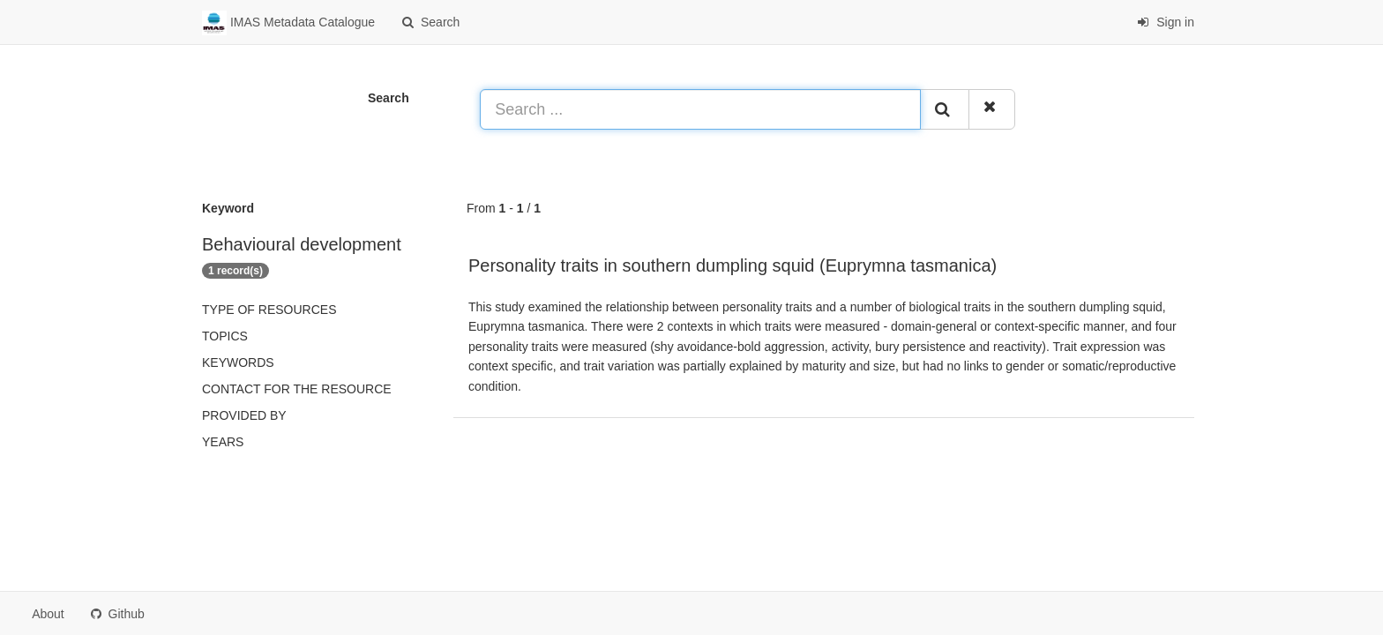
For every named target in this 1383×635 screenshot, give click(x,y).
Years (222, 442)
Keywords (238, 362)
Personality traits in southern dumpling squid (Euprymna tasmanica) (732, 265)
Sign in (1165, 22)
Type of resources (269, 310)
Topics (225, 336)
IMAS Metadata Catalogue (288, 23)
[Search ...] (700, 109)
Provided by (244, 415)
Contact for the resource (297, 389)
